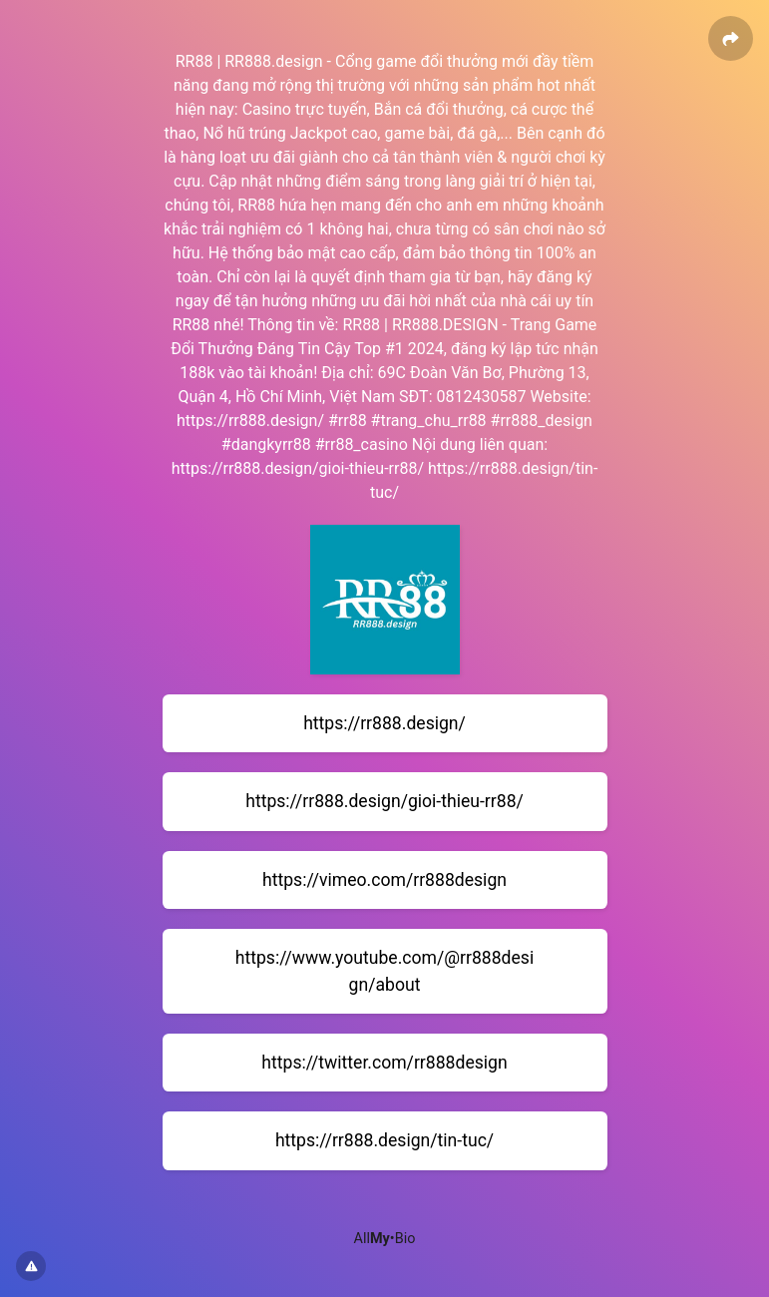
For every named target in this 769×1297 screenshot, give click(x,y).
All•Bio (385, 1238)
